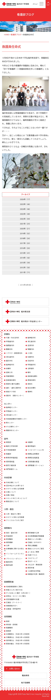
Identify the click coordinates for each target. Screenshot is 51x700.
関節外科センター (12, 430)
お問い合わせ (14, 669)
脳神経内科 (32, 338)
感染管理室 (10, 462)
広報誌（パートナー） (14, 602)
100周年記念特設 (34, 571)
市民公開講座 (32, 546)
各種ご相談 (10, 495)
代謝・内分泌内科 (12, 338)
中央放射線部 (11, 450)
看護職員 (9, 628)
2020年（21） (25, 229)
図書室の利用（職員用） (37, 574)
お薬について (11, 492)
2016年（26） (25, 248)
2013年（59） (25, 263)
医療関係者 (9, 582)
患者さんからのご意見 (36, 549)
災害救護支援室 (33, 462)
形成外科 (31, 361)
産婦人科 (9, 372)
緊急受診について (12, 501)
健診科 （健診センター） (15, 396)
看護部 (8, 454)
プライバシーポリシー (14, 559)
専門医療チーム (12, 469)
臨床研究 (9, 562)
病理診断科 (32, 380)
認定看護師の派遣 (12, 599)
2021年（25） (25, 224)
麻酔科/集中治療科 (13, 384)
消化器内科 (32, 341)
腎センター (10, 423)
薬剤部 (8, 442)
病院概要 (9, 542)
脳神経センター (12, 407)
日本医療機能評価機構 (36, 536)
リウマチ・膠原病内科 (14, 353)
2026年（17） (25, 199)
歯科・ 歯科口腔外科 (13, 388)
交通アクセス (32, 555)
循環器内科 (10, 345)
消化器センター (12, 415)
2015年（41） (25, 253)
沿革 (7, 546)
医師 (7, 621)
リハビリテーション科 (36, 450)
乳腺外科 (31, 357)
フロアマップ (32, 558)
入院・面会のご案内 (13, 514)
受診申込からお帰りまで (15, 486)
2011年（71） (25, 272)
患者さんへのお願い (35, 539)
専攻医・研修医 (12, 625)
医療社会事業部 (33, 454)
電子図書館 (25, 683)
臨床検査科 (32, 446)
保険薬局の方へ (12, 606)
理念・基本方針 (12, 533)
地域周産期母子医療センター (16, 419)
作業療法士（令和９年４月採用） (18, 637)
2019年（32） (25, 234)
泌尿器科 (31, 368)
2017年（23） (25, 243)
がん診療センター (12, 427)
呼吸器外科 (32, 365)
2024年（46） (25, 209)
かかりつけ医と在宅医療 (15, 489)
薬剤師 (8, 631)
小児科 (30, 353)
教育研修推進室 (12, 458)
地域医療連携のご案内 (14, 587)
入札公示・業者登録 (35, 565)
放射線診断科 (11, 380)
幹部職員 (9, 539)
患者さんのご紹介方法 (14, 590)
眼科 (29, 372)
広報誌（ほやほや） (35, 542)
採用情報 (8, 617)
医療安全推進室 (33, 458)
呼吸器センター (12, 411)
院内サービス (32, 561)
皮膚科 (8, 368)
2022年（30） (25, 219)
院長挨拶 (9, 536)
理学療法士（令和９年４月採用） (18, 640)
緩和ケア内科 (11, 392)
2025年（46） (25, 204)
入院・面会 (9, 509)
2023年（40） (25, 214)
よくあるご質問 (33, 552)
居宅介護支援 (11, 465)
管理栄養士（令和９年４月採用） (18, 644)
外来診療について (12, 482)
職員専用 (25, 676)
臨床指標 (9, 565)
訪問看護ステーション (36, 465)
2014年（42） (25, 258)
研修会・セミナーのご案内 (16, 596)
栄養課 (30, 442)
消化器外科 (10, 357)
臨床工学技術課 (12, 446)
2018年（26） (25, 238)
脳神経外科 (10, 365)
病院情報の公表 (33, 533)
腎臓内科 (31, 349)
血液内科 (31, 345)
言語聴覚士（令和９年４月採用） (18, 634)
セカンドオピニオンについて (16, 498)
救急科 (30, 384)
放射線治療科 (32, 376)
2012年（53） (25, 268)
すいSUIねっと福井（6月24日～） (18, 593)
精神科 (30, 392)
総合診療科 (32, 388)
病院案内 (8, 528)
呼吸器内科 (10, 341)
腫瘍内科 (9, 349)
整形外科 (9, 361)
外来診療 (8, 478)
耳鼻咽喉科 (10, 376)
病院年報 (31, 568)
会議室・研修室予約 (13, 609)
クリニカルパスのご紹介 (15, 520)
